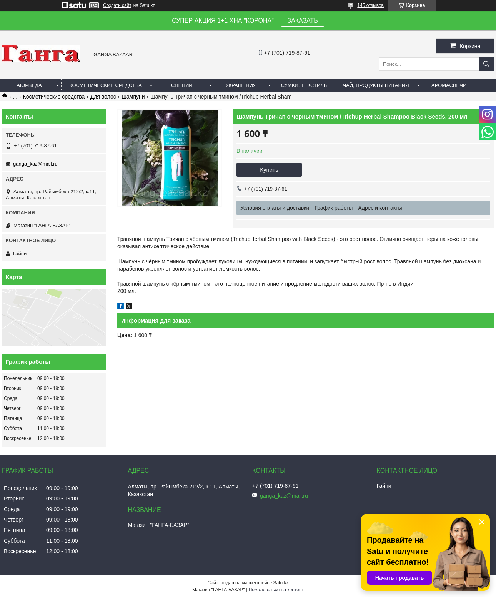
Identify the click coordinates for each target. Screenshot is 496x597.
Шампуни (133, 97)
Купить (269, 169)
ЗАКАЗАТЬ (302, 20)
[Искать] (486, 64)
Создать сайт (117, 5)
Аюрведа (29, 85)
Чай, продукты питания (376, 85)
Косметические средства (105, 85)
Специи (182, 85)
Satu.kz (280, 582)
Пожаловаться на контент (276, 589)
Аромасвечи (448, 85)
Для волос (103, 97)
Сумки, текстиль (304, 85)
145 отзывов (370, 5)
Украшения (240, 85)
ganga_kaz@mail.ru (35, 164)
